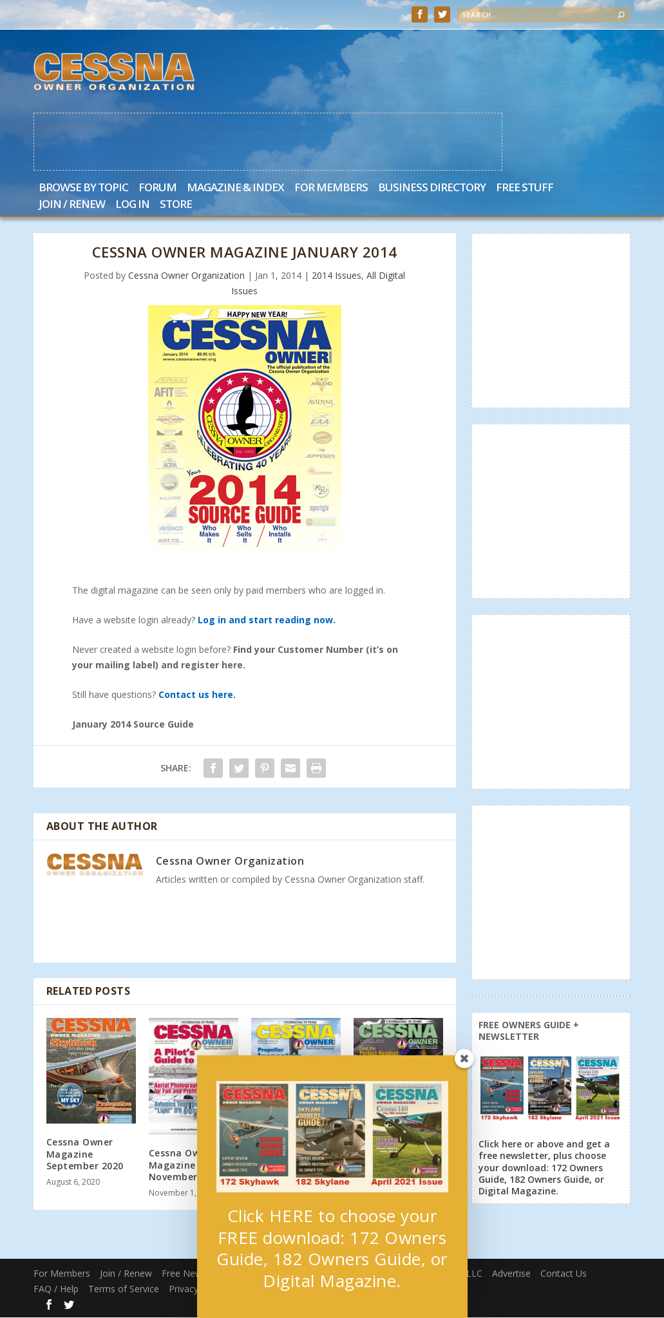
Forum (157, 189)
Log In (132, 206)
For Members (331, 189)
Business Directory (432, 189)
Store (176, 206)
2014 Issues (336, 276)
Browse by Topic (83, 189)
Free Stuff (524, 189)
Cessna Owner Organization (186, 276)
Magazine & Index (235, 189)
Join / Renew (72, 206)
